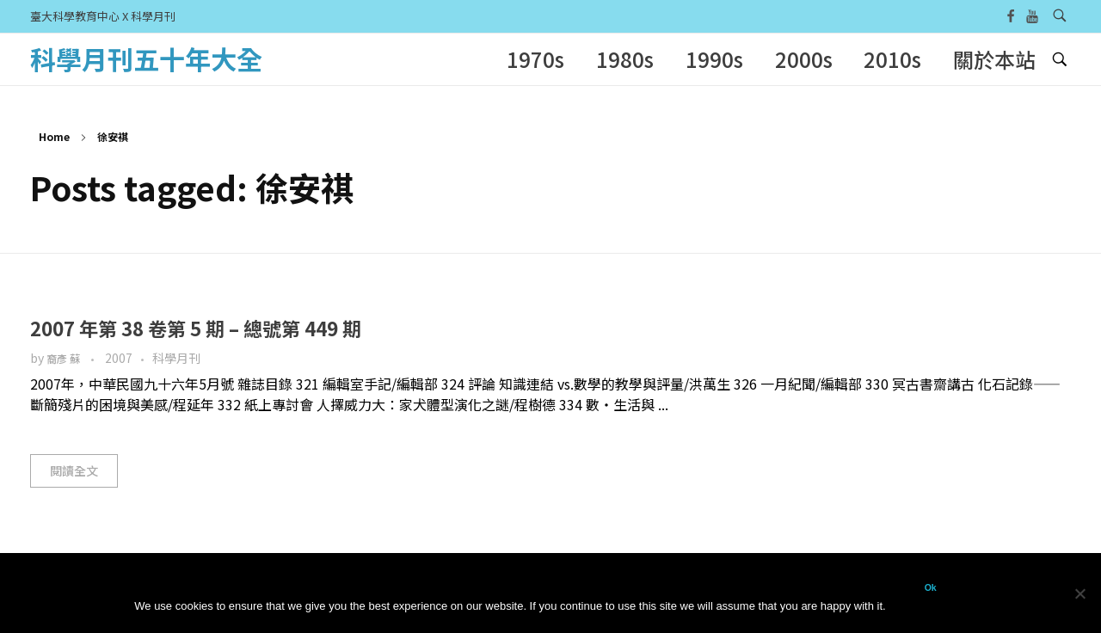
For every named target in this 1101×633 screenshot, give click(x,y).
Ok (931, 587)
